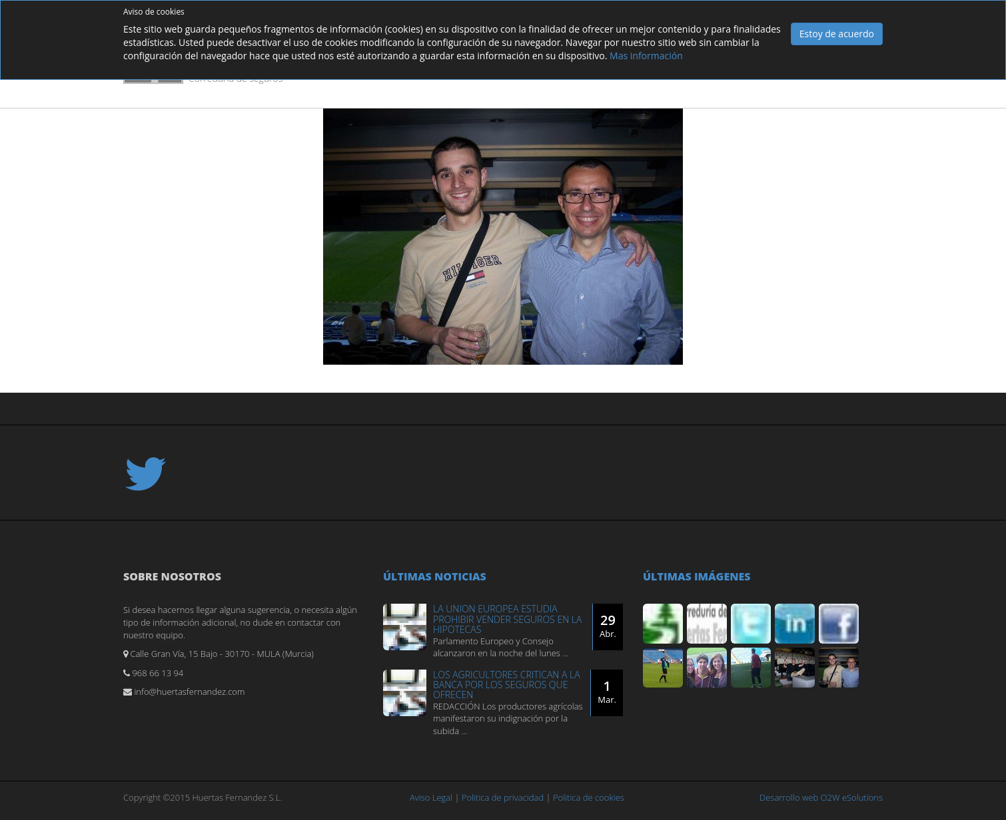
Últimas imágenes (697, 576)
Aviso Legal (431, 797)
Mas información (646, 55)
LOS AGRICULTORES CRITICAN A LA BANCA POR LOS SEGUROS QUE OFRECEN (506, 685)
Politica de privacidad (503, 797)
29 (608, 625)
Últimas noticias (434, 576)
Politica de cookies (588, 797)
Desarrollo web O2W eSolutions (821, 797)
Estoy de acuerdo (836, 33)
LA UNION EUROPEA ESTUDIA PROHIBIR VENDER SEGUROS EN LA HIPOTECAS (507, 619)
